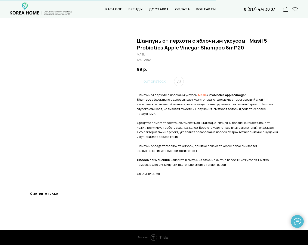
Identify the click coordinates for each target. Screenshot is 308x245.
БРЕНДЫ (136, 9)
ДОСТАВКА (159, 9)
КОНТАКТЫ (206, 9)
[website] (295, 9)
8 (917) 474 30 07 (259, 9)
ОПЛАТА (182, 9)
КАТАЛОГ (113, 9)
